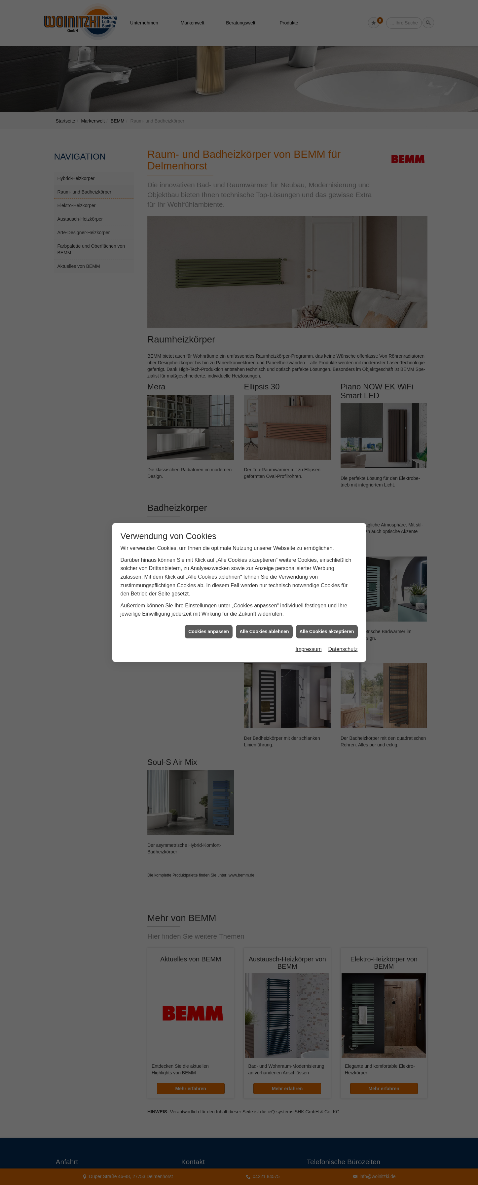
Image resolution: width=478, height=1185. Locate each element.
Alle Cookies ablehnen (264, 631)
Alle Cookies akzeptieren (327, 631)
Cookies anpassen (208, 631)
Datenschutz (343, 649)
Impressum (308, 649)
